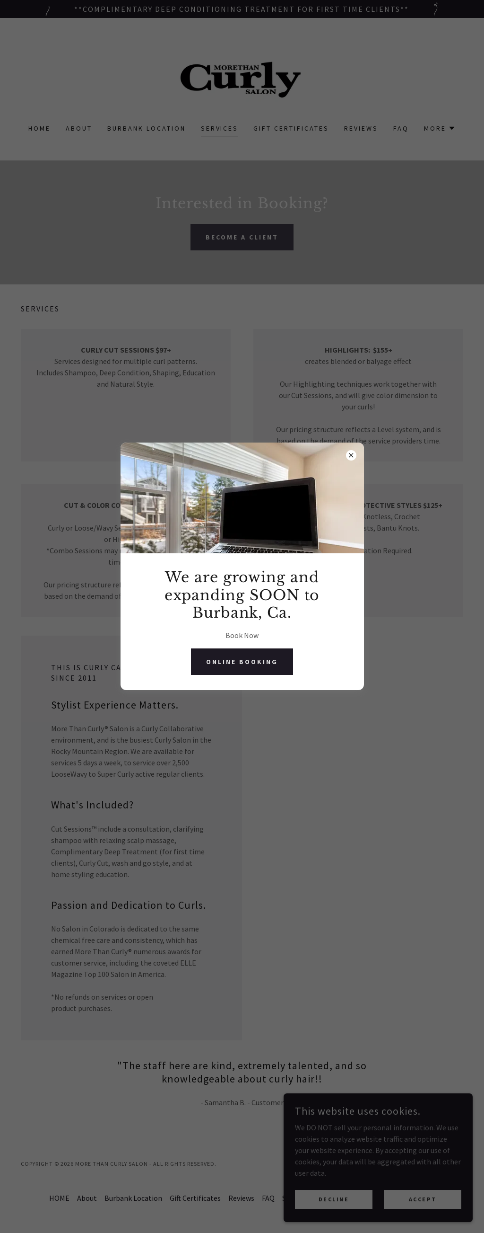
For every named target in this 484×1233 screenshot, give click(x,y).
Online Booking (242, 661)
